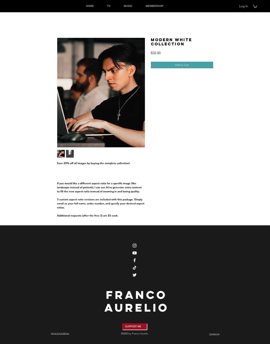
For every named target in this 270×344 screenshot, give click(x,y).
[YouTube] (134, 253)
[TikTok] (134, 267)
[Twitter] (134, 275)
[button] (255, 6)
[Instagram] (134, 245)
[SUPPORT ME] (134, 326)
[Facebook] (134, 260)
